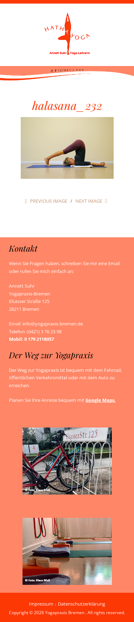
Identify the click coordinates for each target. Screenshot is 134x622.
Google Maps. (100, 400)
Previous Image (48, 201)
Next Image (88, 201)
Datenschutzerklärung (81, 604)
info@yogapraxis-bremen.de (53, 323)
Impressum (41, 604)
